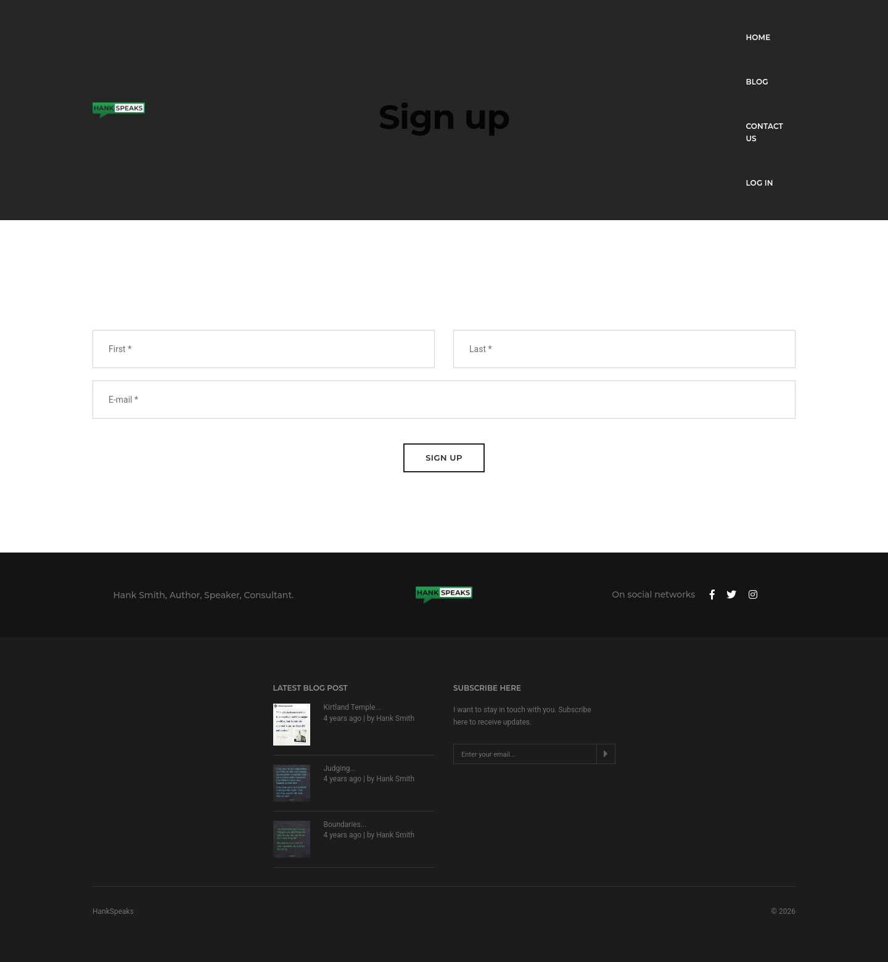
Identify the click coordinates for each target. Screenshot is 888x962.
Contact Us (718, 22)
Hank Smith (395, 718)
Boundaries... (345, 824)
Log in (782, 22)
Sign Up (444, 457)
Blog (657, 22)
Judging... (340, 768)
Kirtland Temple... (352, 707)
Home (609, 22)
